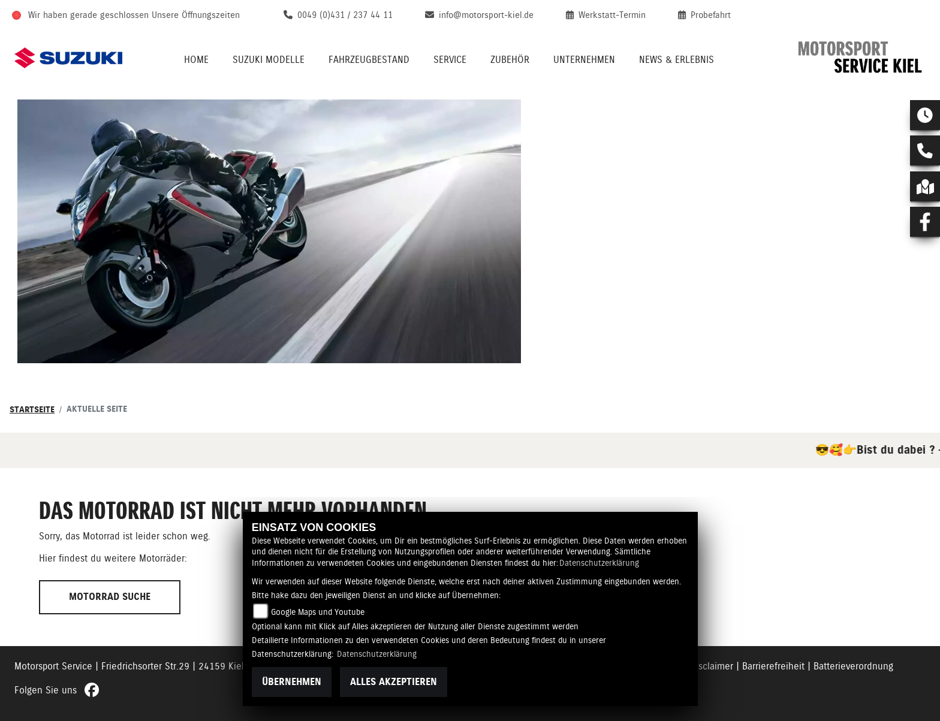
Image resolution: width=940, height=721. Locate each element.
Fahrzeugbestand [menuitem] (369, 59)
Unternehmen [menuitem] (584, 59)
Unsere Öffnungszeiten (196, 15)
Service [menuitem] (449, 59)
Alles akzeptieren (393, 681)
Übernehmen (291, 681)
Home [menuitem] (196, 59)
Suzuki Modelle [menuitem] (269, 59)
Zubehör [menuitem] (509, 59)
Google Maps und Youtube (317, 612)
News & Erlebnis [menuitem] (676, 59)
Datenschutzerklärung (599, 563)
